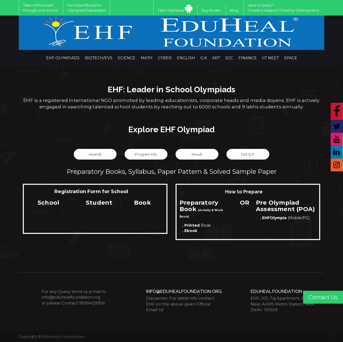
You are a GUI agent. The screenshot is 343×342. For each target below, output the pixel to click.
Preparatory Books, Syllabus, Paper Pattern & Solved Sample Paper (172, 171)
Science (126, 58)
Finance (247, 58)
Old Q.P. (248, 154)
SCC (229, 58)
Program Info (146, 154)
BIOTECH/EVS (98, 58)
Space (290, 58)
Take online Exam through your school (40, 7)
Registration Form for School (91, 191)
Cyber (165, 58)
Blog (234, 10)
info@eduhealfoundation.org (71, 297)
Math (146, 58)
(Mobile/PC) (285, 217)
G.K (203, 58)
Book (196, 225)
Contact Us (323, 297)
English (186, 58)
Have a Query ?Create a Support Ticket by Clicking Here (283, 7)
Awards (95, 154)
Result (197, 154)
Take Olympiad (171, 10)
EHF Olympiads (63, 58)
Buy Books (211, 10)
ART (216, 58)
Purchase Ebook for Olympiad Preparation (86, 7)
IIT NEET (270, 58)
